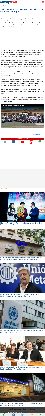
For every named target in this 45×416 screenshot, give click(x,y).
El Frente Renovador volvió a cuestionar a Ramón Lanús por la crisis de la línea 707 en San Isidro (21, 397)
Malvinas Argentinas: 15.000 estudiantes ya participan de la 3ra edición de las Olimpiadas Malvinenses (21, 253)
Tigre (2, 7)
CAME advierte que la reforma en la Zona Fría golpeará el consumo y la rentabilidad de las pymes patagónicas (20, 288)
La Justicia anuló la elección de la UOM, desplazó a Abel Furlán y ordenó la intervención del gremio (20, 324)
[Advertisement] (22, 68)
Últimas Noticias (4, 218)
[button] (22, 145)
